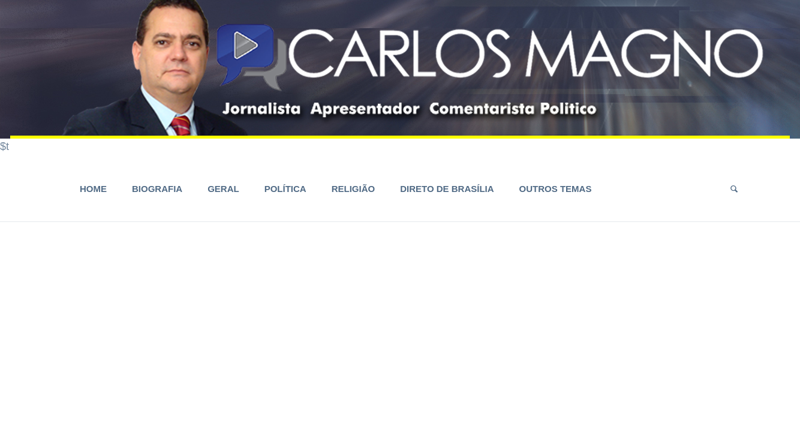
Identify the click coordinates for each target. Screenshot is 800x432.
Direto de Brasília (447, 189)
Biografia (157, 189)
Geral (223, 189)
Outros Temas (555, 189)
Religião (353, 189)
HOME (93, 189)
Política (285, 189)
